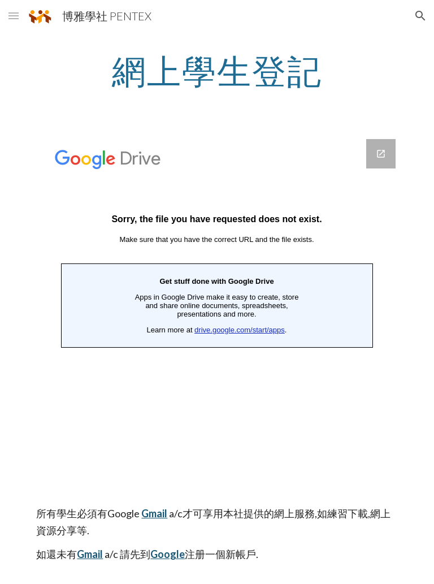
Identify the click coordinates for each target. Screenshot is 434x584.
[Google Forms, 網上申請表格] (217, 318)
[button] (13, 15)
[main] (216, 70)
